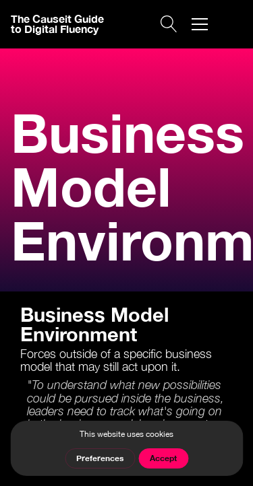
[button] (199, 24)
